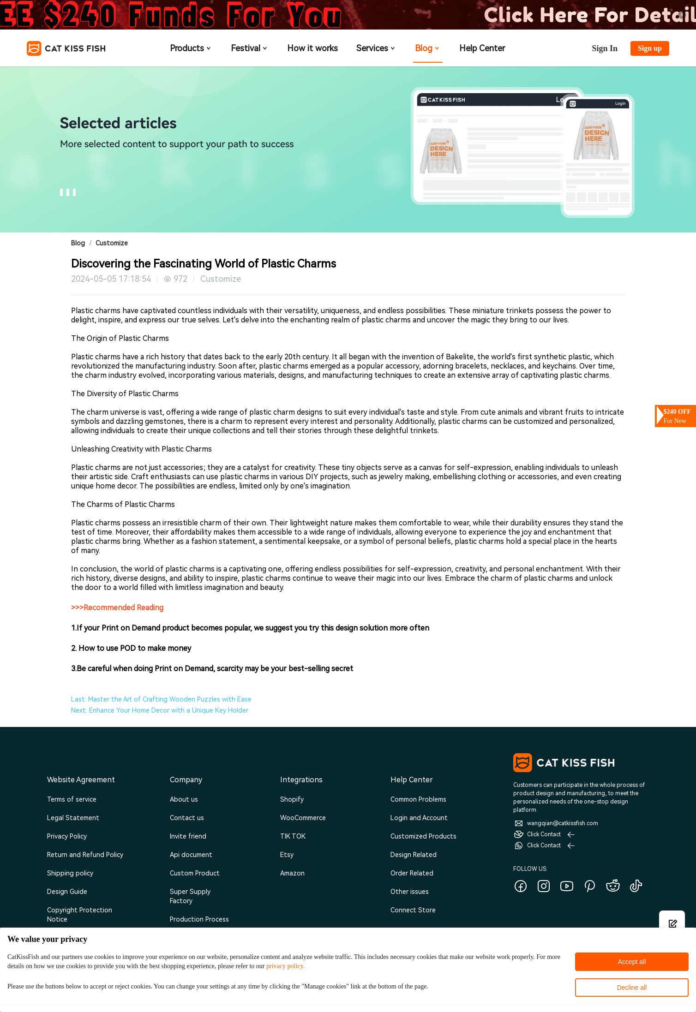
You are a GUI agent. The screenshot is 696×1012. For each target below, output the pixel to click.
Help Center (482, 48)
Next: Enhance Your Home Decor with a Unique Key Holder (159, 710)
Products (191, 48)
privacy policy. (285, 966)
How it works (312, 48)
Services (376, 48)
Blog (428, 48)
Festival (250, 48)
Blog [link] (78, 243)
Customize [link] (112, 243)
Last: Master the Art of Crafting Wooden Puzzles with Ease (161, 699)
